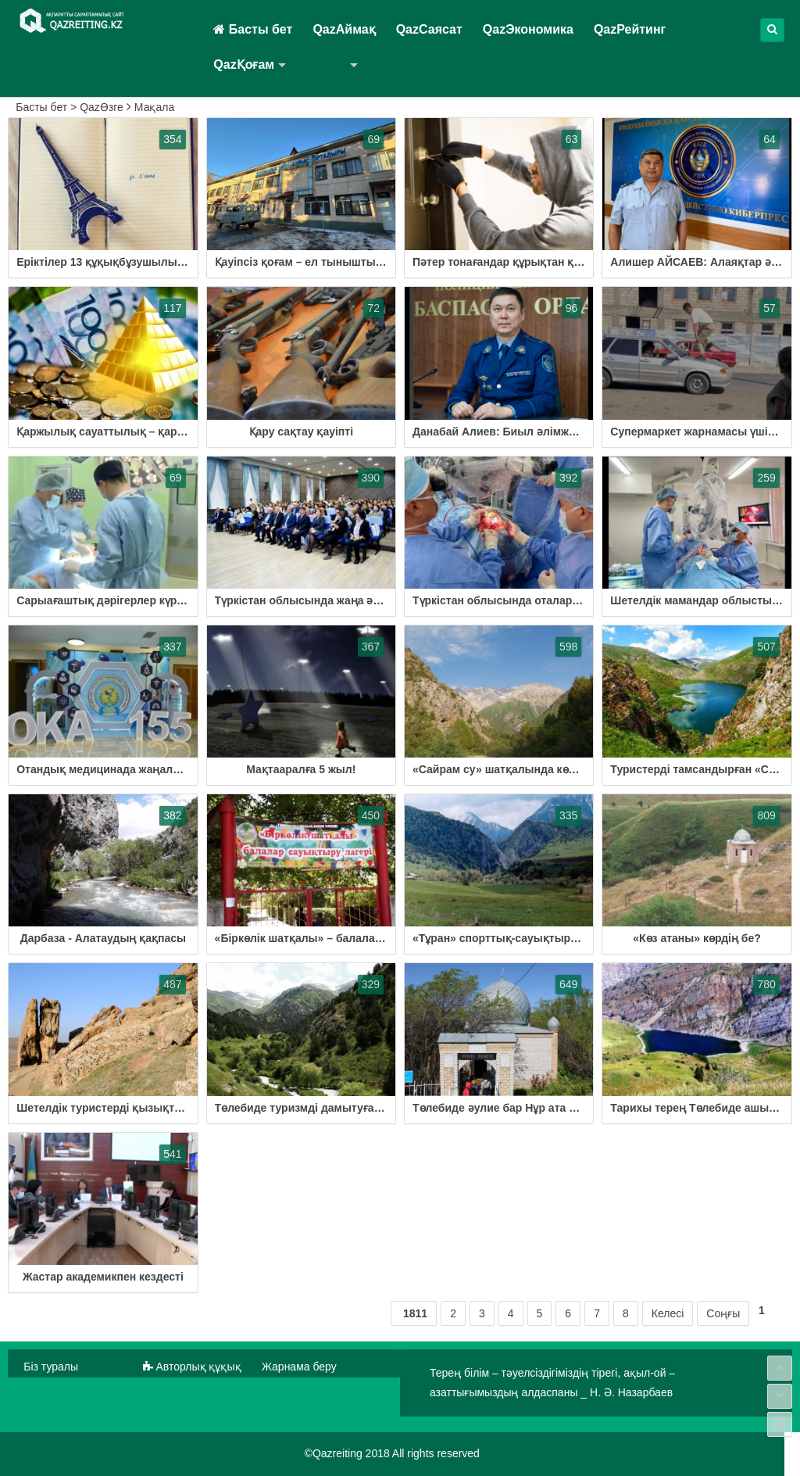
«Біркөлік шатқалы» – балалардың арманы (333, 938)
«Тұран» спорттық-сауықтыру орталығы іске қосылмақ (564, 938)
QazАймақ (343, 29)
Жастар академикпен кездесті (103, 1276)
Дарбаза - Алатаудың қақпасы (103, 938)
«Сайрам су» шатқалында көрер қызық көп (530, 769)
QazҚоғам (243, 64)
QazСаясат (429, 29)
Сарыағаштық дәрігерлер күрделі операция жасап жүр (164, 600)
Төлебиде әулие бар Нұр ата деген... (510, 1108)
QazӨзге (320, 64)
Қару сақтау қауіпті (301, 431)
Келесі (668, 1313)
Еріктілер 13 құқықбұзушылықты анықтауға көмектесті (167, 262)
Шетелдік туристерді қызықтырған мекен (129, 1108)
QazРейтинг (630, 29)
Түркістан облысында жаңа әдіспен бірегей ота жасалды (370, 600)
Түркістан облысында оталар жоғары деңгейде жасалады (570, 600)
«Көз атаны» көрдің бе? (697, 938)
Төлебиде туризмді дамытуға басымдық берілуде (351, 1108)
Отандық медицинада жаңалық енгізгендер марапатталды (176, 769)
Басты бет (252, 29)
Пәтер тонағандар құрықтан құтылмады (521, 262)
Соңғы (723, 1313)
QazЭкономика (528, 29)
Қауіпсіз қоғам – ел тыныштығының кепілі (331, 262)
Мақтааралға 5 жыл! (300, 769)
